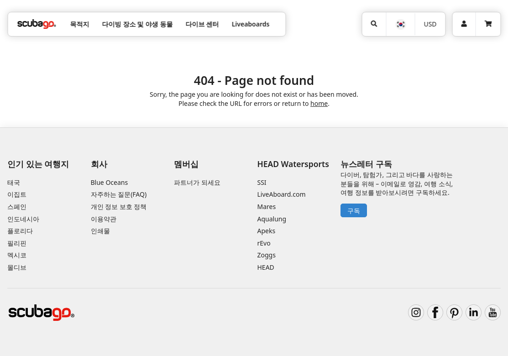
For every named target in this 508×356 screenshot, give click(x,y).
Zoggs (266, 255)
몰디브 (16, 267)
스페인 (16, 206)
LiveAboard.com (281, 194)
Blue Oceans (109, 182)
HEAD (265, 267)
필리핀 (16, 243)
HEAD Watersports (293, 163)
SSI (262, 182)
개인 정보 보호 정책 (119, 206)
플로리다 (20, 230)
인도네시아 (23, 219)
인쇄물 (100, 230)
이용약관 (103, 219)
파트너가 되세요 (197, 182)
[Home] (36, 24)
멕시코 (16, 255)
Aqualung (272, 219)
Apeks (266, 230)
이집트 (16, 194)
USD (430, 24)
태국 (13, 182)
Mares (266, 206)
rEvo (264, 243)
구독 (353, 210)
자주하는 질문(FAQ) (119, 194)
